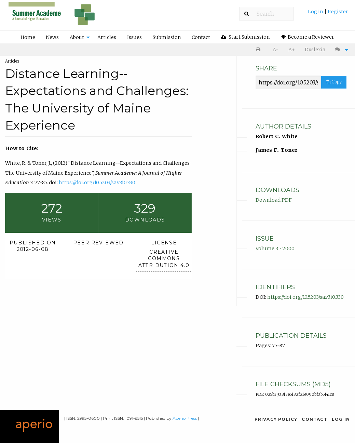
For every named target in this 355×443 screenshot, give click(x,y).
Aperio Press (185, 418)
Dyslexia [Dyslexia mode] (315, 49)
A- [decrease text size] (275, 49)
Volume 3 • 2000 (275, 248)
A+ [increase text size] (291, 49)
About (77, 37)
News (52, 37)
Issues (134, 37)
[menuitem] (328, 14)
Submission (167, 37)
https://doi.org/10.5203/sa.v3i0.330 (97, 182)
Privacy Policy (276, 419)
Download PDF (274, 200)
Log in (316, 12)
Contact (201, 37)
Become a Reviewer (307, 37)
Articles (106, 37)
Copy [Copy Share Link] (334, 82)
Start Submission (245, 37)
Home (28, 37)
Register (338, 12)
